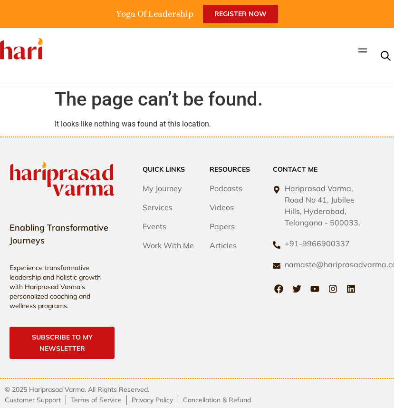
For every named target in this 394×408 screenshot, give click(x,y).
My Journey (162, 188)
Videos (222, 207)
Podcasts (226, 188)
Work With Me (168, 245)
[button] (362, 51)
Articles (223, 245)
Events (154, 226)
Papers (222, 226)
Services (158, 207)
